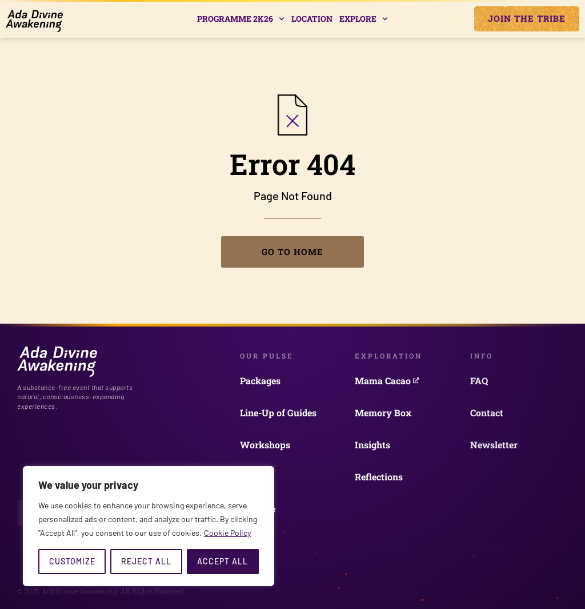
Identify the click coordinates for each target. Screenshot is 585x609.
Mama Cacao (387, 381)
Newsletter (494, 445)
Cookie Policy (227, 533)
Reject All (146, 561)
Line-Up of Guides (278, 413)
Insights (372, 445)
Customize (72, 561)
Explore (363, 18)
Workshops (265, 445)
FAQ (479, 381)
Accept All (222, 561)
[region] (148, 526)
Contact (486, 413)
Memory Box (383, 413)
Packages (260, 381)
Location (311, 18)
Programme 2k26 (241, 18)
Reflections (379, 477)
